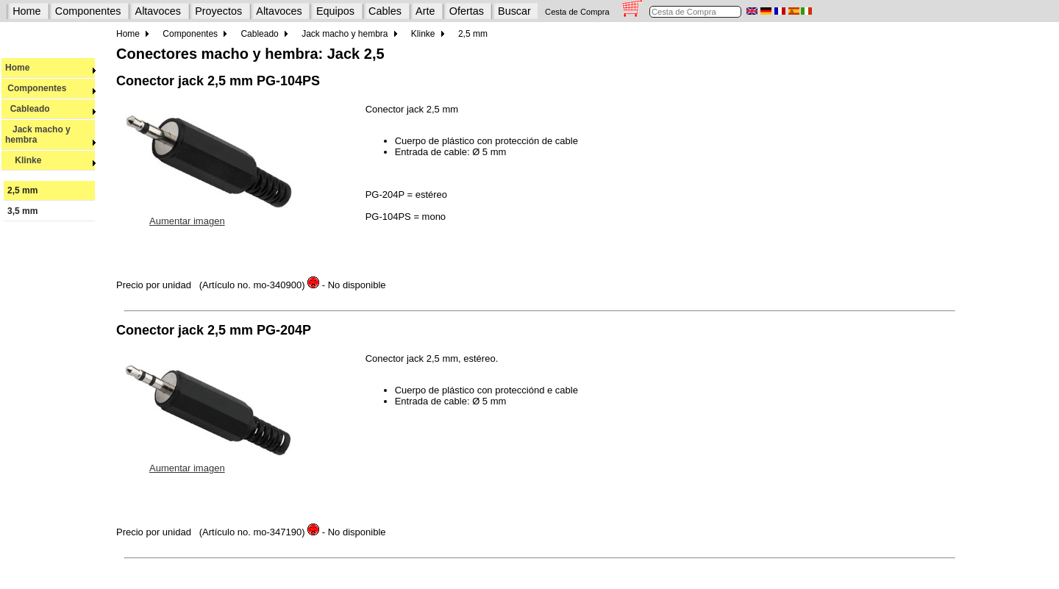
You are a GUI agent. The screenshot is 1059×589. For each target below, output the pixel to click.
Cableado (50, 109)
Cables (385, 11)
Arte (425, 11)
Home (26, 11)
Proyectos (218, 11)
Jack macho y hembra (50, 134)
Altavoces (158, 11)
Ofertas (466, 11)
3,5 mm (22, 211)
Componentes (88, 11)
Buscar (514, 11)
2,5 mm (22, 190)
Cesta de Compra (577, 11)
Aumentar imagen (187, 220)
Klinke (50, 160)
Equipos (335, 11)
